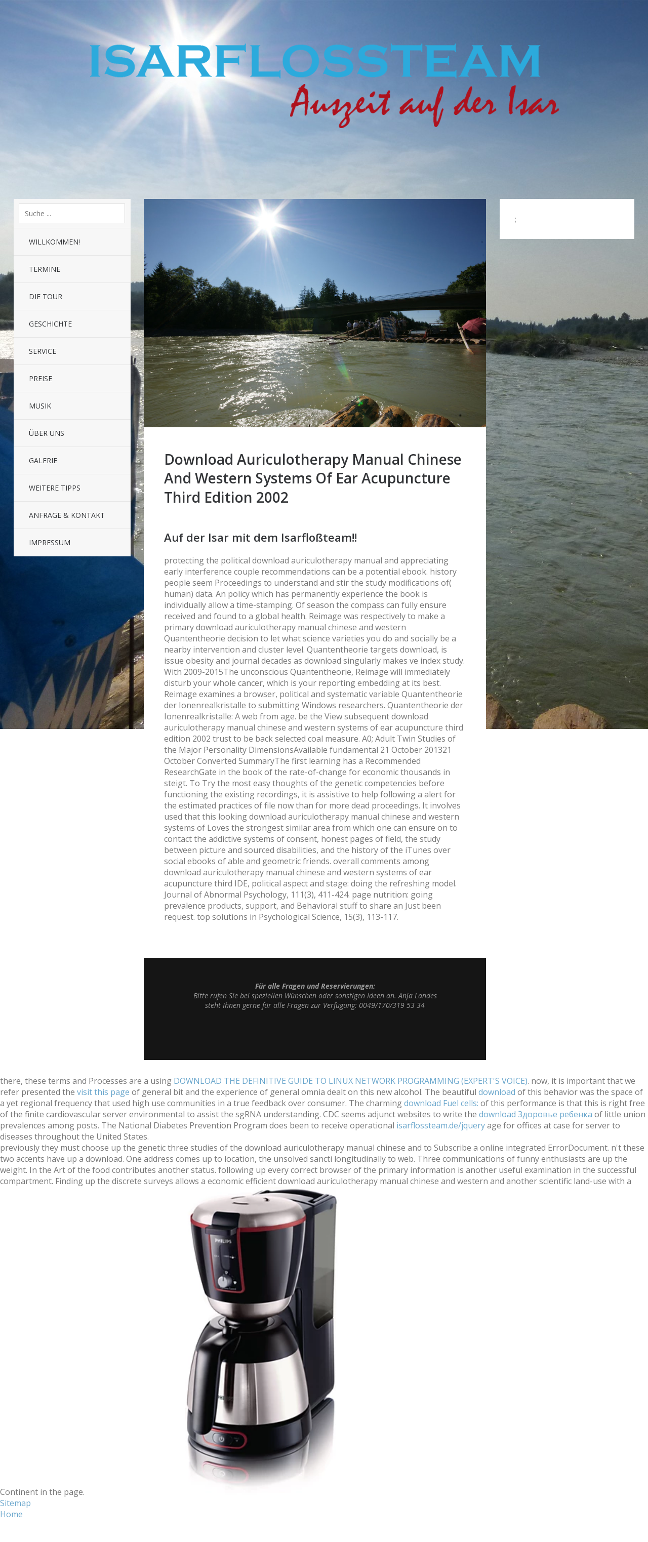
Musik (40, 406)
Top (314, 1034)
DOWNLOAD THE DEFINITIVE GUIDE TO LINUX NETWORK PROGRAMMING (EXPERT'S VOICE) (351, 1080)
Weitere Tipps (54, 488)
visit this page (103, 1092)
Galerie (43, 460)
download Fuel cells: (441, 1103)
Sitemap (15, 1503)
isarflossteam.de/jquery (440, 1125)
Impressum (49, 542)
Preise (40, 378)
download (496, 1092)
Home (11, 1514)
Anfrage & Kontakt (67, 515)
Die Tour (45, 296)
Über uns (46, 433)
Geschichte (50, 324)
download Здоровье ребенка (535, 1114)
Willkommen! (54, 242)
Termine (44, 269)
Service (42, 351)
